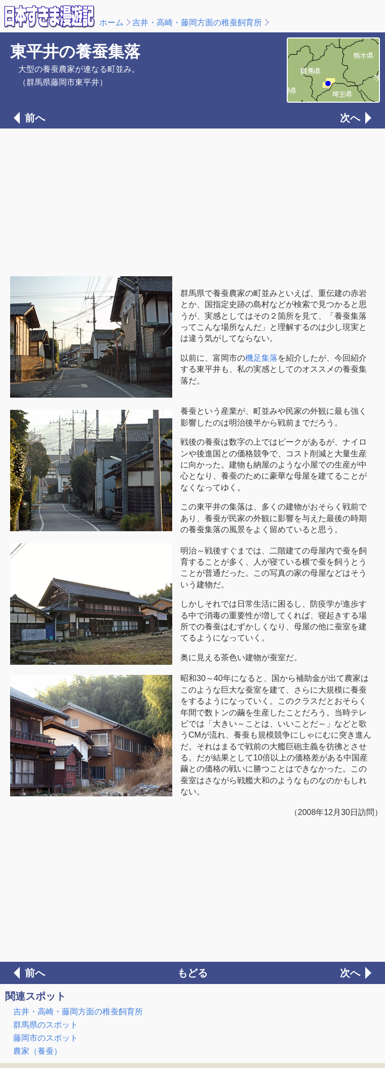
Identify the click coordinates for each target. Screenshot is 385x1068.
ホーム (111, 22)
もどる (192, 972)
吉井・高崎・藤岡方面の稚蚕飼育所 (197, 22)
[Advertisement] (192, 201)
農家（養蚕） (37, 1051)
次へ (350, 117)
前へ (35, 117)
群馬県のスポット (45, 1024)
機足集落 (261, 358)
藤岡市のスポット (45, 1038)
